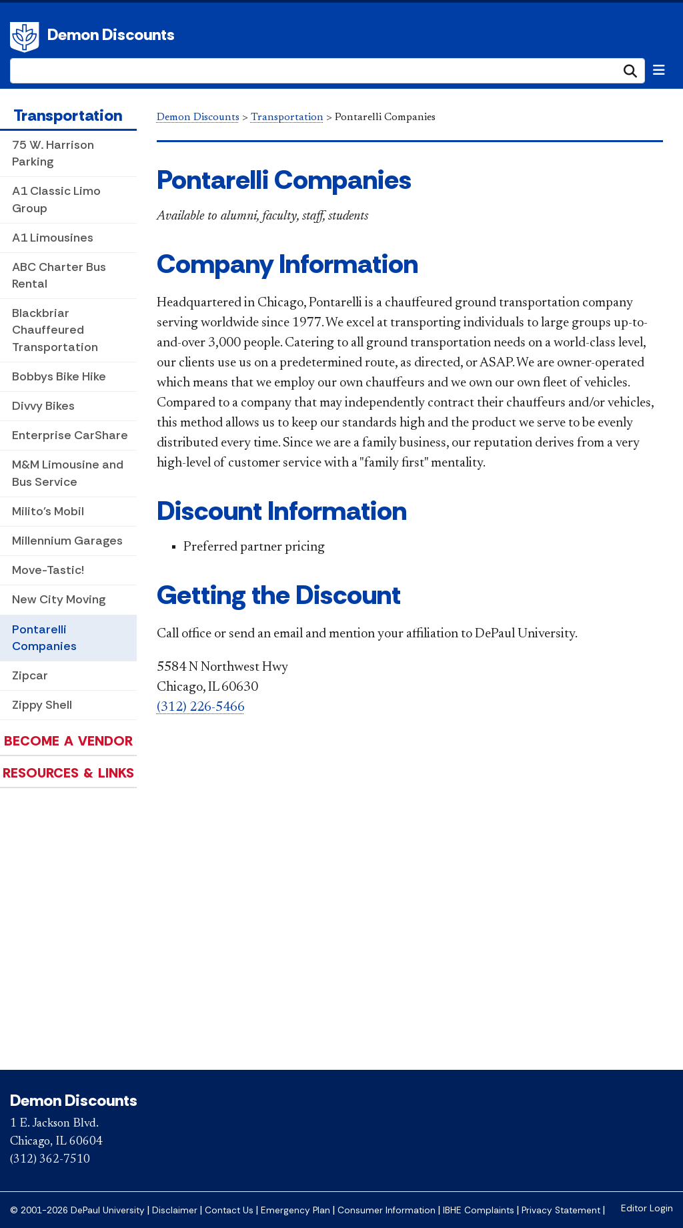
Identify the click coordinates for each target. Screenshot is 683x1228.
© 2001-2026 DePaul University (77, 1210)
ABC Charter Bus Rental (59, 275)
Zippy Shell (42, 705)
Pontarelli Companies (44, 637)
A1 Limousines (52, 238)
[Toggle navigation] (659, 70)
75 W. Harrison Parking (53, 153)
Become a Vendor (68, 740)
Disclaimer (174, 1210)
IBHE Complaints (478, 1210)
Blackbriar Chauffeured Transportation (55, 329)
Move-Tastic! (48, 570)
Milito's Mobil (48, 511)
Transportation (67, 115)
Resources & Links (68, 773)
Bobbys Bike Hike (59, 376)
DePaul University (26, 37)
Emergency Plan (295, 1210)
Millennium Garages (67, 541)
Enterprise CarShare (70, 435)
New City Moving (58, 599)
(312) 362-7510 (50, 1160)
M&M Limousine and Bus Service (67, 472)
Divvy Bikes (43, 406)
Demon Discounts (111, 34)
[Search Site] (327, 70)
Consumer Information (386, 1210)
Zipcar (30, 675)
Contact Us (229, 1210)
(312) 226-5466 (201, 707)
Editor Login (647, 1208)
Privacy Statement (561, 1210)
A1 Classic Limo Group (56, 199)
